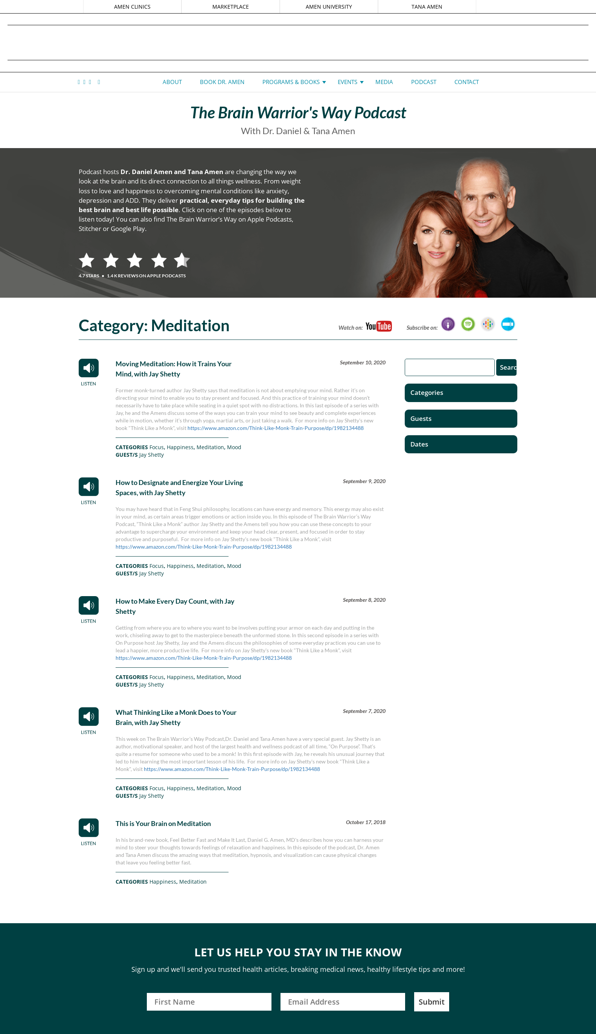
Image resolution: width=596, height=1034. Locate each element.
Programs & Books (291, 82)
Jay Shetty (151, 454)
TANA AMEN (427, 6)
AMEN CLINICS (132, 6)
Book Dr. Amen (222, 82)
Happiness (180, 447)
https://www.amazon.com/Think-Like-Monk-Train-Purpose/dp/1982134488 (275, 428)
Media (384, 82)
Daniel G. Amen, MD (298, 42)
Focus (156, 447)
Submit (432, 1002)
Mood (234, 447)
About (172, 82)
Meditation (210, 447)
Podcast (423, 82)
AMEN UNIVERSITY (329, 6)
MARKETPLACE (230, 6)
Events (347, 82)
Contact (466, 82)
